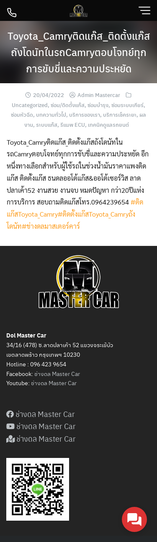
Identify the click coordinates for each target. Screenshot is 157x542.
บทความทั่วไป (51, 114)
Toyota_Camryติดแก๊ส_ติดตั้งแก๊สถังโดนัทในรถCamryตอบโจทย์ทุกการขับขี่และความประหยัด (79, 51)
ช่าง (36, 382)
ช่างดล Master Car (57, 373)
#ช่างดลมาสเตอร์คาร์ (51, 226)
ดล (44, 382)
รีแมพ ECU (72, 124)
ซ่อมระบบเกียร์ (127, 105)
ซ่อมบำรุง (98, 105)
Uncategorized (30, 105)
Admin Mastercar (98, 95)
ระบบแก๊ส (46, 124)
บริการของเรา (84, 114)
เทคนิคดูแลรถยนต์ (108, 124)
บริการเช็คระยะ (119, 114)
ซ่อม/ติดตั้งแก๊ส (68, 105)
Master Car (62, 382)
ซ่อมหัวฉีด (22, 114)
